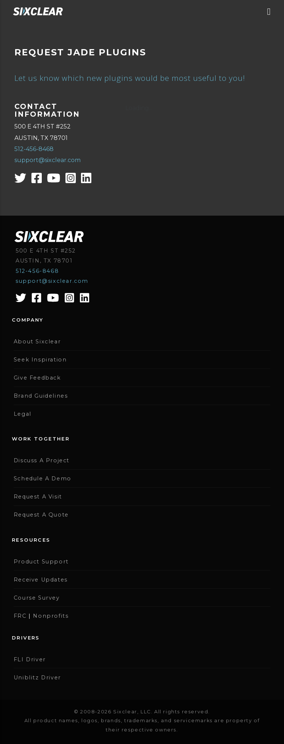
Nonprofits (50, 616)
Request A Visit (38, 496)
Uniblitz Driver (37, 677)
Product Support (41, 561)
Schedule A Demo (42, 478)
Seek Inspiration (40, 359)
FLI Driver (30, 659)
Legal (22, 414)
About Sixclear (37, 341)
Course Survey (37, 597)
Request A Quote (41, 514)
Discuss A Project (42, 460)
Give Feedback (37, 377)
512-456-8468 (34, 148)
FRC (20, 616)
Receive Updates (41, 579)
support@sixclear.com (47, 160)
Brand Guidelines (41, 395)
